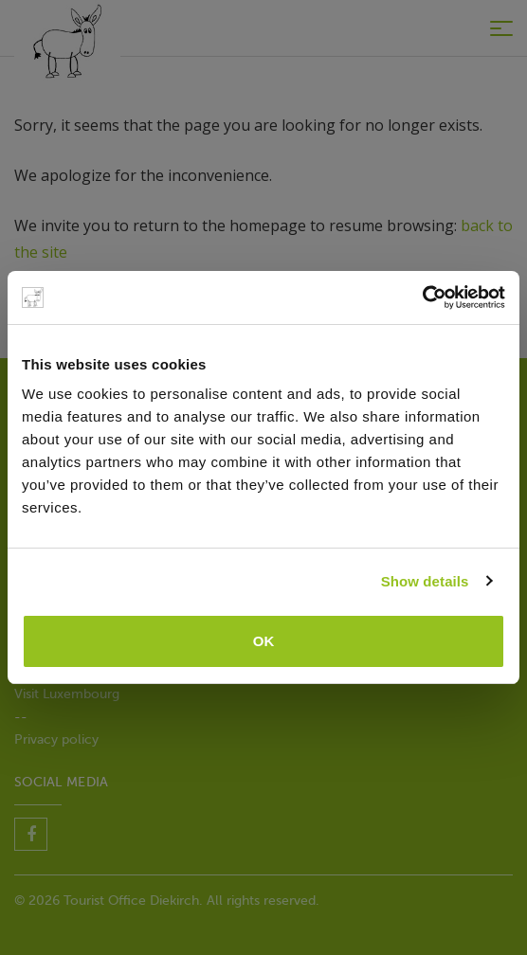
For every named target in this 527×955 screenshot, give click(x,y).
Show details (425, 581)
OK (264, 641)
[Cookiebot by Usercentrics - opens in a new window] (422, 297)
